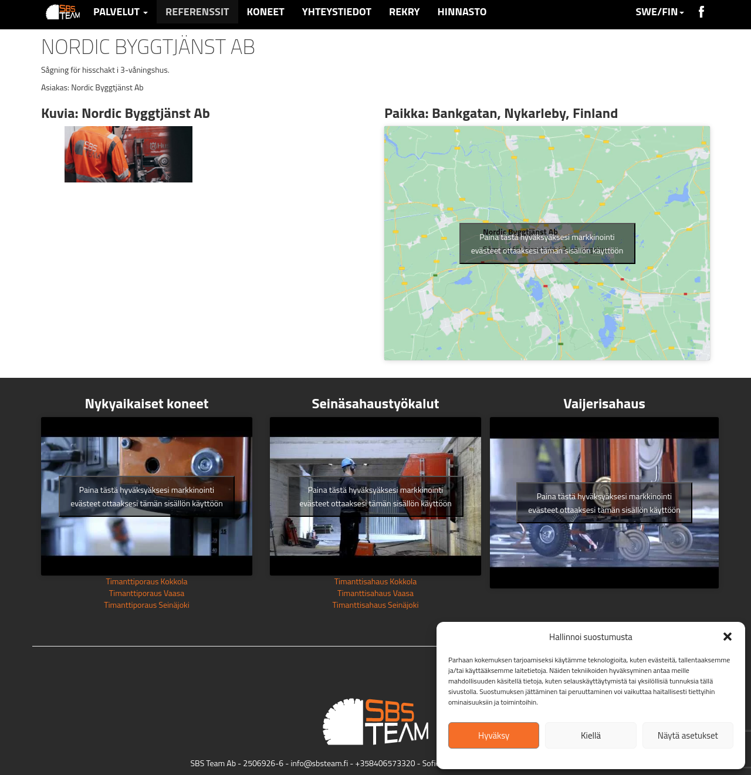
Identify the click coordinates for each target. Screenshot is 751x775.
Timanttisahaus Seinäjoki (375, 604)
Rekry (404, 11)
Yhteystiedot (336, 11)
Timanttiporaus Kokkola (146, 581)
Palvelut (120, 11)
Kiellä (591, 735)
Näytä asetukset (688, 735)
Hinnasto (462, 11)
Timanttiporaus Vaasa (147, 593)
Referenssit (197, 11)
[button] (727, 636)
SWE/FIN (659, 11)
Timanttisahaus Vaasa (375, 593)
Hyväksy (493, 735)
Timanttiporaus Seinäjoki (147, 604)
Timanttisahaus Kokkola (375, 581)
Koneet (266, 11)
